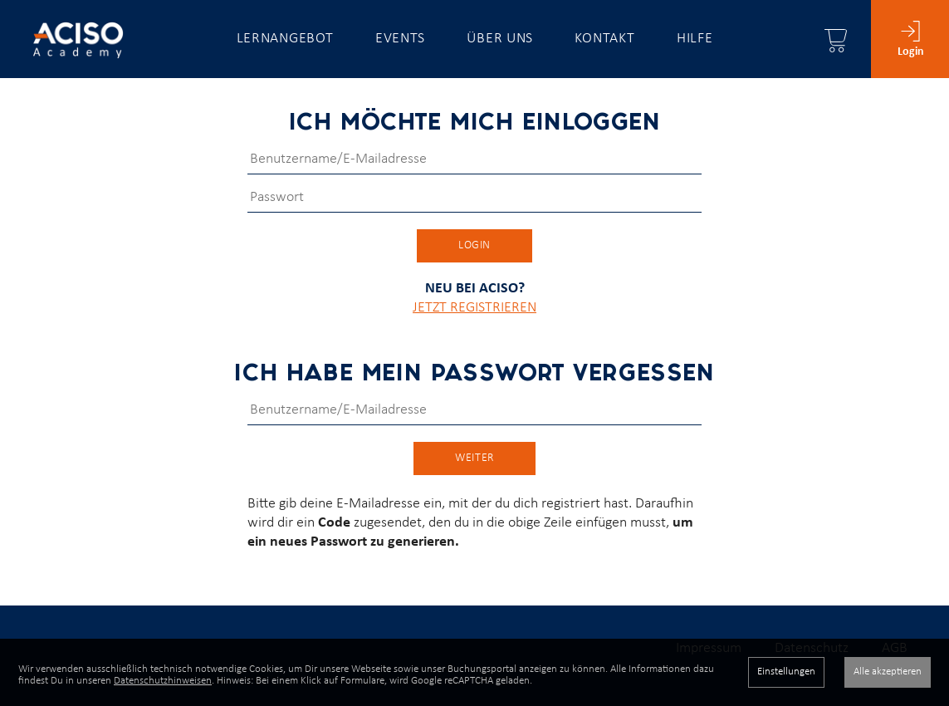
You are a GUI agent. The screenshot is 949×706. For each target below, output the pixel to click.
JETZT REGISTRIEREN (474, 323)
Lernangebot (285, 39)
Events (400, 39)
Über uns (500, 39)
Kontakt (604, 39)
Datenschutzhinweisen (163, 680)
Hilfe (695, 39)
